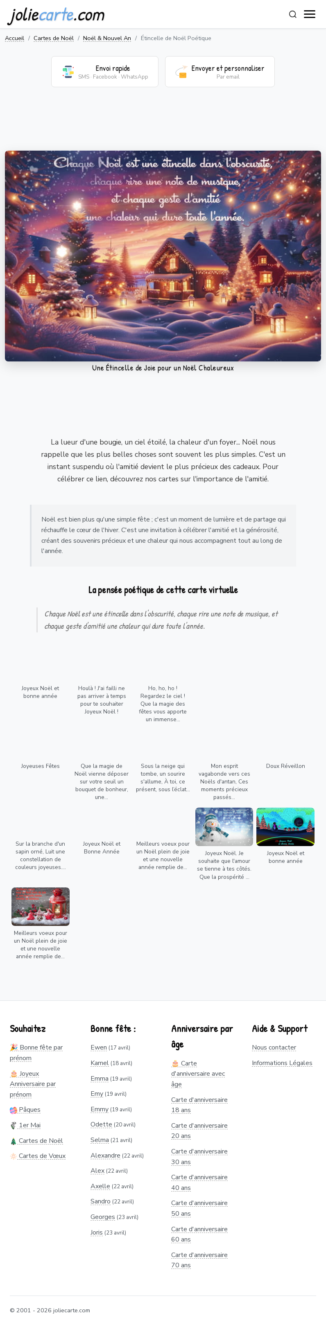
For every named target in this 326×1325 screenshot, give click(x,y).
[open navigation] (310, 14)
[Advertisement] (163, 124)
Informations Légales (282, 1063)
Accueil (14, 38)
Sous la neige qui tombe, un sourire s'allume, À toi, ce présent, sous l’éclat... (163, 777)
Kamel (100, 1063)
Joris (97, 1232)
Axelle (100, 1186)
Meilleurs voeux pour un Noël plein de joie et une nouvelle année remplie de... (163, 855)
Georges (103, 1216)
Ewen (99, 1047)
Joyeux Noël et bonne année (40, 692)
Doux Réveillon (285, 766)
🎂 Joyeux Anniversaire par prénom (33, 1084)
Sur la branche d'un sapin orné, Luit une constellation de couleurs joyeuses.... (40, 855)
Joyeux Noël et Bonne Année (101, 847)
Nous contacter (274, 1047)
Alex (97, 1170)
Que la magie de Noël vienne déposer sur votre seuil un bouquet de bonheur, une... (102, 781)
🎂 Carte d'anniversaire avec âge (198, 1074)
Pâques (25, 1109)
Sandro (101, 1201)
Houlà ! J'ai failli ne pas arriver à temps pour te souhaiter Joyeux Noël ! (101, 700)
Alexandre (105, 1155)
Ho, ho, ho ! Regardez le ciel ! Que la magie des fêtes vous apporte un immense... (163, 703)
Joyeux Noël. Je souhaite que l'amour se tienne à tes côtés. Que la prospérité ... (224, 864)
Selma (100, 1139)
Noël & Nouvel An (107, 38)
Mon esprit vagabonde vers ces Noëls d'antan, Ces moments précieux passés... (224, 781)
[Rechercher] (293, 14)
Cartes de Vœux (38, 1155)
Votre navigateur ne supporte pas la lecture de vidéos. (163, 256)
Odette (101, 1124)
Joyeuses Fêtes (40, 766)
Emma (100, 1078)
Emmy (100, 1109)
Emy (97, 1093)
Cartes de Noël (54, 38)
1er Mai (25, 1125)
